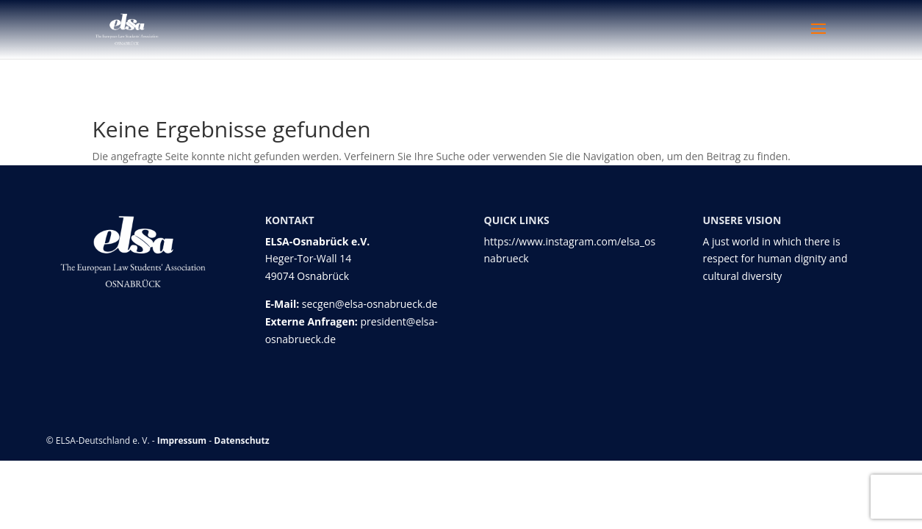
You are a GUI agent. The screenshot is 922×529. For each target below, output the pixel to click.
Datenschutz (241, 440)
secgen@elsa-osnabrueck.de (370, 304)
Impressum (182, 440)
